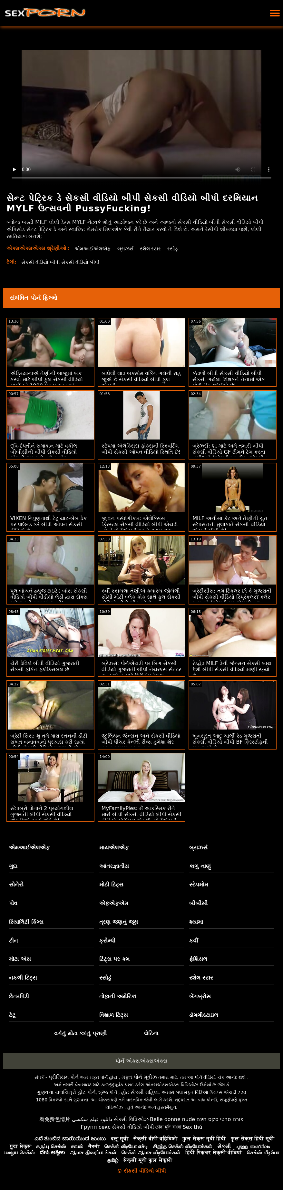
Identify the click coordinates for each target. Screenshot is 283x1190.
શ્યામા (196, 922)
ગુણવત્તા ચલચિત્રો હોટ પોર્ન (66, 1092)
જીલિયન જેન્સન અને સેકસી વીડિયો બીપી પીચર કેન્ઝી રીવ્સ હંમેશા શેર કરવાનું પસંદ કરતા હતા (141, 742)
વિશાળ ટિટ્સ (113, 1015)
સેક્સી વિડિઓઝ (131, 1119)
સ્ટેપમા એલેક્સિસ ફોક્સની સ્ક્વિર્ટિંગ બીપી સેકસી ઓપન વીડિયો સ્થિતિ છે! (141, 449)
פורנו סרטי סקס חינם (220, 1119)
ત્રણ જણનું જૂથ (118, 922)
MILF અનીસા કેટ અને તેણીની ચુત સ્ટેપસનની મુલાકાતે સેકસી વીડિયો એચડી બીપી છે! (230, 524)
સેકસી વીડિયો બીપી (133, 1127)
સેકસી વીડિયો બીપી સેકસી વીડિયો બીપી (64, 262)
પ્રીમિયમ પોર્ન (64, 1077)
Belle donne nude (172, 1119)
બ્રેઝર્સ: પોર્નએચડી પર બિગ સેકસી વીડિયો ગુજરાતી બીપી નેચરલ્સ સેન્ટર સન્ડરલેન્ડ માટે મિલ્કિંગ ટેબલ (141, 669)
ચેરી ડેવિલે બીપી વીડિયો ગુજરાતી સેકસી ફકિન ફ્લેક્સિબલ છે (44, 666)
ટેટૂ (12, 1015)
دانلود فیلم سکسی (92, 1119)
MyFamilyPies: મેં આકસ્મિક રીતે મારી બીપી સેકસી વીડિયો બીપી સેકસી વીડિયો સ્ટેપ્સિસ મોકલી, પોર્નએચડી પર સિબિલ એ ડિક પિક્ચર (141, 817)
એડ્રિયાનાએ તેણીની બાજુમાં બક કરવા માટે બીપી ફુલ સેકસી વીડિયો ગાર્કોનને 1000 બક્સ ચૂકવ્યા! (46, 379)
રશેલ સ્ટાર (153, 249)
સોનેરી (16, 884)
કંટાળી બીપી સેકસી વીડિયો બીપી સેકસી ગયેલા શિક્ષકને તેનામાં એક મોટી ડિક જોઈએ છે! (228, 379)
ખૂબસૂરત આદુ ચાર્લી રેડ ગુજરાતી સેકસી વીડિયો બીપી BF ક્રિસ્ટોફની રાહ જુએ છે (230, 742)
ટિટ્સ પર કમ (114, 959)
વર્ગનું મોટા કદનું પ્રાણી (80, 1033)
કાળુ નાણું (200, 866)
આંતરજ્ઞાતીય (114, 866)
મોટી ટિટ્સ (111, 884)
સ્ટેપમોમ (198, 884)
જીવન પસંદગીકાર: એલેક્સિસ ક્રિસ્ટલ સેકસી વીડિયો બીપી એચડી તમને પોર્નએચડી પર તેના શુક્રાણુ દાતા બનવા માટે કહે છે (140, 527)
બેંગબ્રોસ (200, 996)
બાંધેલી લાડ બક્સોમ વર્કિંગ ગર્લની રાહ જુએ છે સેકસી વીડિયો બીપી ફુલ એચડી (141, 379)
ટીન (13, 940)
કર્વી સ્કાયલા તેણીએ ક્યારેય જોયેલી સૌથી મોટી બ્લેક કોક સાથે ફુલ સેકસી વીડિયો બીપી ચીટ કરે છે (141, 597)
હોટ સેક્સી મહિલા (140, 1092)
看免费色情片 (54, 1119)
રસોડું (176, 249)
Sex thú (192, 1127)
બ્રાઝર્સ (127, 249)
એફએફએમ (113, 903)
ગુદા (13, 866)
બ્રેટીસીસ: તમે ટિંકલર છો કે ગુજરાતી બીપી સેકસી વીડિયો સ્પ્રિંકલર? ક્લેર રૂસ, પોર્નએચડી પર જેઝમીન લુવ (231, 597)
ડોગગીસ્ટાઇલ (203, 1015)
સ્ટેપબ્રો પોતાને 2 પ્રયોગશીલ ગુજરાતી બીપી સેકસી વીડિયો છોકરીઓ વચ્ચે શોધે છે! (41, 814)
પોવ (13, 903)
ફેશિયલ (198, 959)
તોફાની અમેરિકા (117, 996)
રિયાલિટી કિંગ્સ (26, 922)
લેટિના (151, 1033)
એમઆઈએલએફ (93, 249)
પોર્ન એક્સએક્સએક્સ (141, 1061)
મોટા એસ (20, 959)
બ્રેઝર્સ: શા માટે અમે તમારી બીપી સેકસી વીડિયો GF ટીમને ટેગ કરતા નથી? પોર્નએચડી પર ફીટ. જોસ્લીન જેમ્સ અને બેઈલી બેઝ (230, 455)
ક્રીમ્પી (107, 940)
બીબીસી (198, 903)
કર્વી (193, 940)
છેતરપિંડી (19, 996)
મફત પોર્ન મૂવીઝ (139, 1077)
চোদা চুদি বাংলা (168, 1127)
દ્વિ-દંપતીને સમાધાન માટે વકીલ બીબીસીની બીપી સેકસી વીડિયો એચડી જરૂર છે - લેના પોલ (43, 452)
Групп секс (96, 1127)
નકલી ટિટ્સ (23, 977)
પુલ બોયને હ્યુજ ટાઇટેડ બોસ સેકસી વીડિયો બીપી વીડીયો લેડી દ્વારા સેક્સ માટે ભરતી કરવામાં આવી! (49, 597)
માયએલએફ (114, 847)
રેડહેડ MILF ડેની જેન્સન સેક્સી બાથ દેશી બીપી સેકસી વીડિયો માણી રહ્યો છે (231, 669)
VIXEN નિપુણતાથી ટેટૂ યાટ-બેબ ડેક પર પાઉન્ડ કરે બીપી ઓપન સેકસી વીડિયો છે (48, 524)
